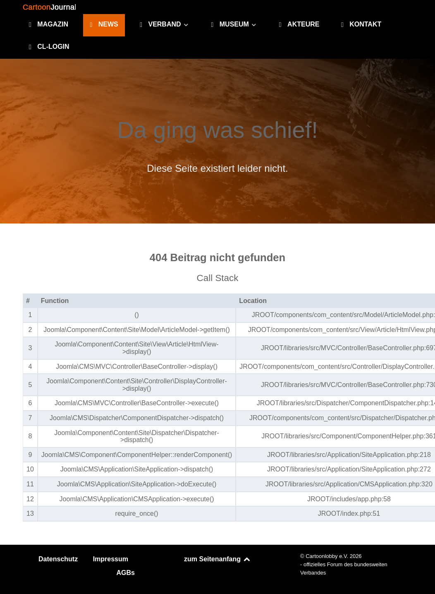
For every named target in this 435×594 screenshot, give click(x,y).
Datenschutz (58, 559)
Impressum (110, 559)
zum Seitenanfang (217, 559)
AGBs (126, 572)
